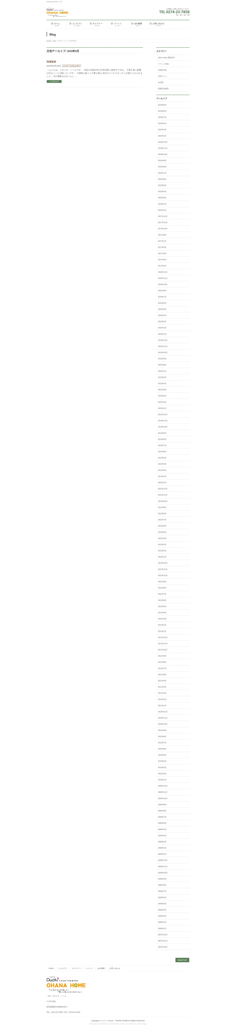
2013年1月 (162, 557)
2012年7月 (162, 594)
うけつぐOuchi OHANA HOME (114, 1021)
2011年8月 (162, 662)
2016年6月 (162, 303)
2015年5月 (162, 383)
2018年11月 (163, 148)
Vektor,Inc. (132, 1024)
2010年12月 (163, 712)
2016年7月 (162, 297)
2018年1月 (162, 210)
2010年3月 (162, 767)
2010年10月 (163, 724)
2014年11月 (163, 421)
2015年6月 (162, 377)
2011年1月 (162, 706)
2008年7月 (162, 891)
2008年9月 (162, 879)
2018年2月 (162, 204)
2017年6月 (162, 247)
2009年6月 (162, 823)
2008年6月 (162, 897)
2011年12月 (163, 637)
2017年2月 (162, 266)
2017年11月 (163, 222)
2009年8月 (162, 811)
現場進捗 (51, 61)
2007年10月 (163, 947)
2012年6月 (162, 600)
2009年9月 (162, 805)
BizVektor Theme (118, 1024)
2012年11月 (163, 569)
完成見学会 (162, 70)
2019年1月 (162, 136)
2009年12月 (163, 786)
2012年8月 (162, 588)
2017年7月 (162, 241)
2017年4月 (162, 253)
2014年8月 (162, 439)
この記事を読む (54, 81)
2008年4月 (162, 910)
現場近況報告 (75, 66)
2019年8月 (162, 111)
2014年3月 (162, 470)
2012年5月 (162, 606)
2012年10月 (163, 575)
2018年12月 (163, 142)
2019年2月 (162, 130)
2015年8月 (162, 365)
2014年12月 (163, 414)
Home (51, 968)
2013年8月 (162, 514)
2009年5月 (162, 829)
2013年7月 (162, 520)
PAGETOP (182, 960)
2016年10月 (163, 284)
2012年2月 (162, 625)
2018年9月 (162, 161)
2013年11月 (163, 495)
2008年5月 (162, 904)
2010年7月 (162, 743)
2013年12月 (163, 489)
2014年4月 (162, 464)
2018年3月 (162, 198)
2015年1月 (162, 408)
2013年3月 (162, 544)
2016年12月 (163, 272)
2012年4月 (162, 613)
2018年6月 (162, 179)
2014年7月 (162, 445)
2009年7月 (162, 817)
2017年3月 (162, 260)
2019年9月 (162, 105)
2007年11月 (163, 941)
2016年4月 (162, 315)
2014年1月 (162, 483)
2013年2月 (162, 551)
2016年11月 (163, 278)
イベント (89, 968)
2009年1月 (162, 854)
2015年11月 (163, 346)
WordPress (104, 1024)
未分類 (65, 66)
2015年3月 (162, 396)
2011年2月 (162, 699)
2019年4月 (162, 123)
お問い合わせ (114, 968)
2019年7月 (162, 117)
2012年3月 (162, 619)
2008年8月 (162, 885)
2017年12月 (163, 216)
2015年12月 (163, 340)
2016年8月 (162, 291)
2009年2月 (162, 848)
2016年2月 (162, 328)
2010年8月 (162, 736)
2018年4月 (162, 191)
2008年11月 (163, 867)
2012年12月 (163, 563)
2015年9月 (162, 359)
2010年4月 (162, 761)
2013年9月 (162, 507)
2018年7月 (162, 173)
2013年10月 (163, 501)
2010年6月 (162, 749)
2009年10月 (163, 798)
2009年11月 (163, 792)
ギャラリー (76, 968)
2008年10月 (163, 873)
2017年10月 (163, 229)
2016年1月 (162, 334)
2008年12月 (163, 860)
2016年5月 (162, 309)
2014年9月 (162, 433)
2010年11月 (163, 718)
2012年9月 (162, 582)
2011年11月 (163, 644)
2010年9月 (162, 730)
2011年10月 (163, 650)
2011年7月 (162, 668)
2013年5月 (162, 532)
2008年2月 (162, 922)
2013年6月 (162, 526)
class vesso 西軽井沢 (166, 58)
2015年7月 (162, 371)
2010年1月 (162, 780)
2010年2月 (162, 774)
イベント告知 (163, 64)
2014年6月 (162, 452)
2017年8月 (162, 235)
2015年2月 (162, 402)
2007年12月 (163, 935)
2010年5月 (162, 755)
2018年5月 (162, 185)
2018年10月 (163, 154)
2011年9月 (162, 656)
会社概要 (101, 968)
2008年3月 (162, 916)
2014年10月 (163, 427)
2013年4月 (162, 538)
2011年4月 (162, 687)
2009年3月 (162, 842)
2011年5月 (162, 681)
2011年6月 (162, 675)
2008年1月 (162, 928)
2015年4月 (162, 390)
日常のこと (162, 76)
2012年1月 (162, 631)
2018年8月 (162, 167)
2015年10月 (163, 353)
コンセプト (62, 968)
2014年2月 (162, 476)
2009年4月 (162, 836)
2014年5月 (162, 458)
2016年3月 (162, 322)
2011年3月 (162, 693)
